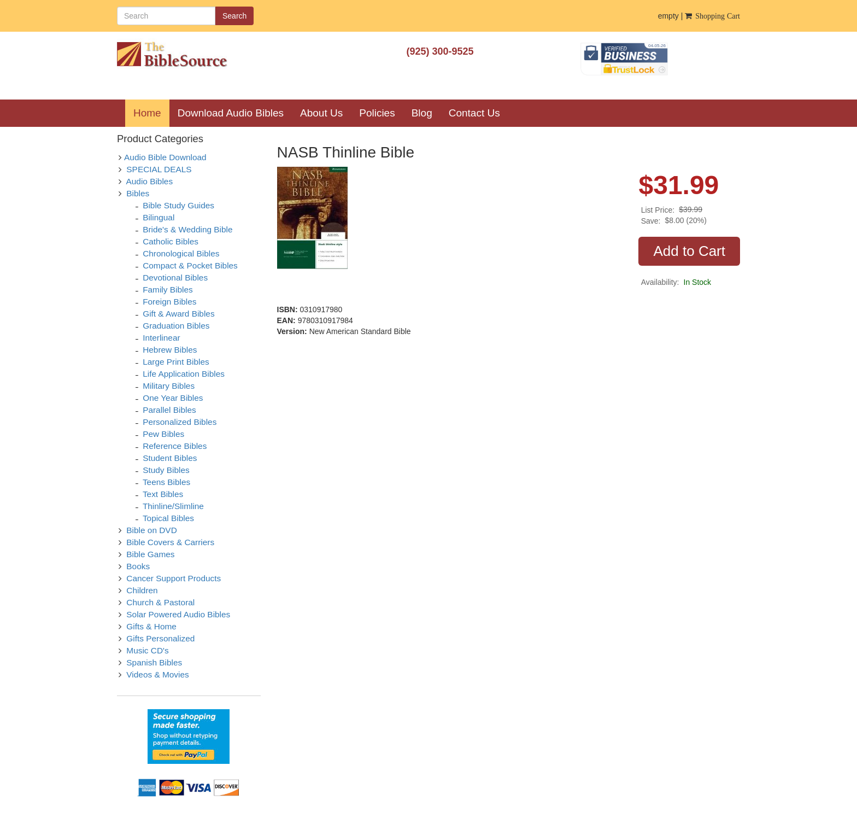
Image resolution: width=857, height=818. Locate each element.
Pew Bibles (163, 434)
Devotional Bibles (175, 277)
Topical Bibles (168, 518)
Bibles (137, 193)
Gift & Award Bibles (178, 313)
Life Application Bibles (184, 373)
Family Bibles (168, 289)
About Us (321, 113)
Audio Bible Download (165, 157)
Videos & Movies (157, 674)
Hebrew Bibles (170, 349)
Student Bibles (170, 458)
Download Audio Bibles (231, 113)
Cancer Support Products (173, 578)
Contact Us (474, 113)
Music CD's (147, 650)
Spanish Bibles (154, 662)
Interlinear (161, 337)
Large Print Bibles (176, 361)
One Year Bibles (173, 397)
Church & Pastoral (160, 602)
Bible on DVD (151, 530)
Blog (422, 113)
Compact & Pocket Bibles (190, 265)
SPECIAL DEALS (158, 169)
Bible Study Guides (178, 205)
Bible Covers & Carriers (170, 542)
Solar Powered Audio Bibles (178, 614)
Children (141, 590)
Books (138, 566)
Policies (377, 113)
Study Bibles (166, 470)
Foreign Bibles (169, 301)
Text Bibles (163, 494)
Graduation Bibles (176, 325)
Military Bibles (169, 385)
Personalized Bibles (179, 421)
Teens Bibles (166, 482)
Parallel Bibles (169, 409)
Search (234, 15)
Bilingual (158, 217)
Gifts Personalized (160, 638)
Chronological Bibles (181, 253)
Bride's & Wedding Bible (187, 229)
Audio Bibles (149, 181)
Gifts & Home (151, 626)
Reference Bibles (175, 446)
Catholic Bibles (170, 241)
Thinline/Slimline (173, 506)
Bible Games (150, 554)
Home (151, 113)
